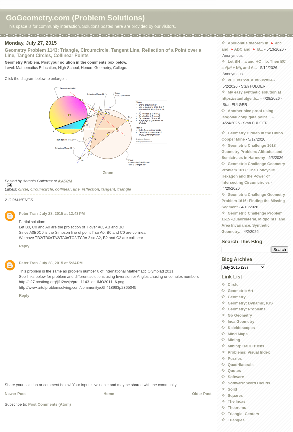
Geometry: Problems (247, 309)
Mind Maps (238, 334)
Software (236, 377)
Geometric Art (240, 290)
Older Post (201, 393)
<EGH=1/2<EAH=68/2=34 (250, 80)
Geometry (237, 297)
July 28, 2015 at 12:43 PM (62, 213)
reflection (90, 189)
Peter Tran (28, 213)
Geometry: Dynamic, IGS (250, 303)
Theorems (237, 407)
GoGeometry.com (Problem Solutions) (75, 17)
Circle (233, 284)
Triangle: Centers (243, 414)
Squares (235, 395)
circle (23, 189)
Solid (232, 389)
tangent (108, 189)
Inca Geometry (241, 321)
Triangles (236, 420)
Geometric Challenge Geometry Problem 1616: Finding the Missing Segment (253, 200)
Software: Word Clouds (249, 383)
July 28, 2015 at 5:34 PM (61, 263)
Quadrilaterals (240, 364)
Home (108, 393)
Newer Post (15, 393)
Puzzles (235, 358)
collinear (63, 189)
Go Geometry (240, 315)
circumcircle (41, 189)
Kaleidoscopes (241, 327)
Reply (24, 246)
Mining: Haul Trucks (246, 346)
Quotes (234, 370)
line (76, 189)
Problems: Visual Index (249, 352)
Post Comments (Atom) (49, 404)
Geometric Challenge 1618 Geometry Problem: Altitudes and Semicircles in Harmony (252, 151)
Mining (234, 340)
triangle (124, 189)
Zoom (108, 172)
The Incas (236, 401)
